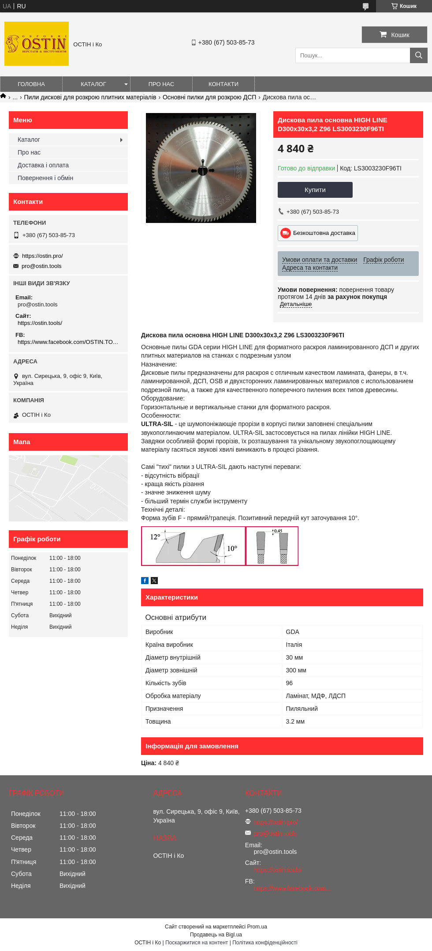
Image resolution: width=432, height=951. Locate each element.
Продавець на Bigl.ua (216, 935)
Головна (31, 84)
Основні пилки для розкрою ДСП (209, 97)
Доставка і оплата (43, 165)
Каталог (93, 84)
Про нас (162, 84)
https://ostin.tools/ (40, 323)
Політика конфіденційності (265, 943)
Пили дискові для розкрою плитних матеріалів (90, 97)
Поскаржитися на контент (196, 943)
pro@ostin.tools (42, 266)
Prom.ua (257, 927)
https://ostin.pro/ (42, 256)
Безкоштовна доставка (324, 233)
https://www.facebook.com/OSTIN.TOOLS (69, 342)
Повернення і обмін (45, 177)
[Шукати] (419, 55)
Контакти (223, 84)
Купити (315, 189)
